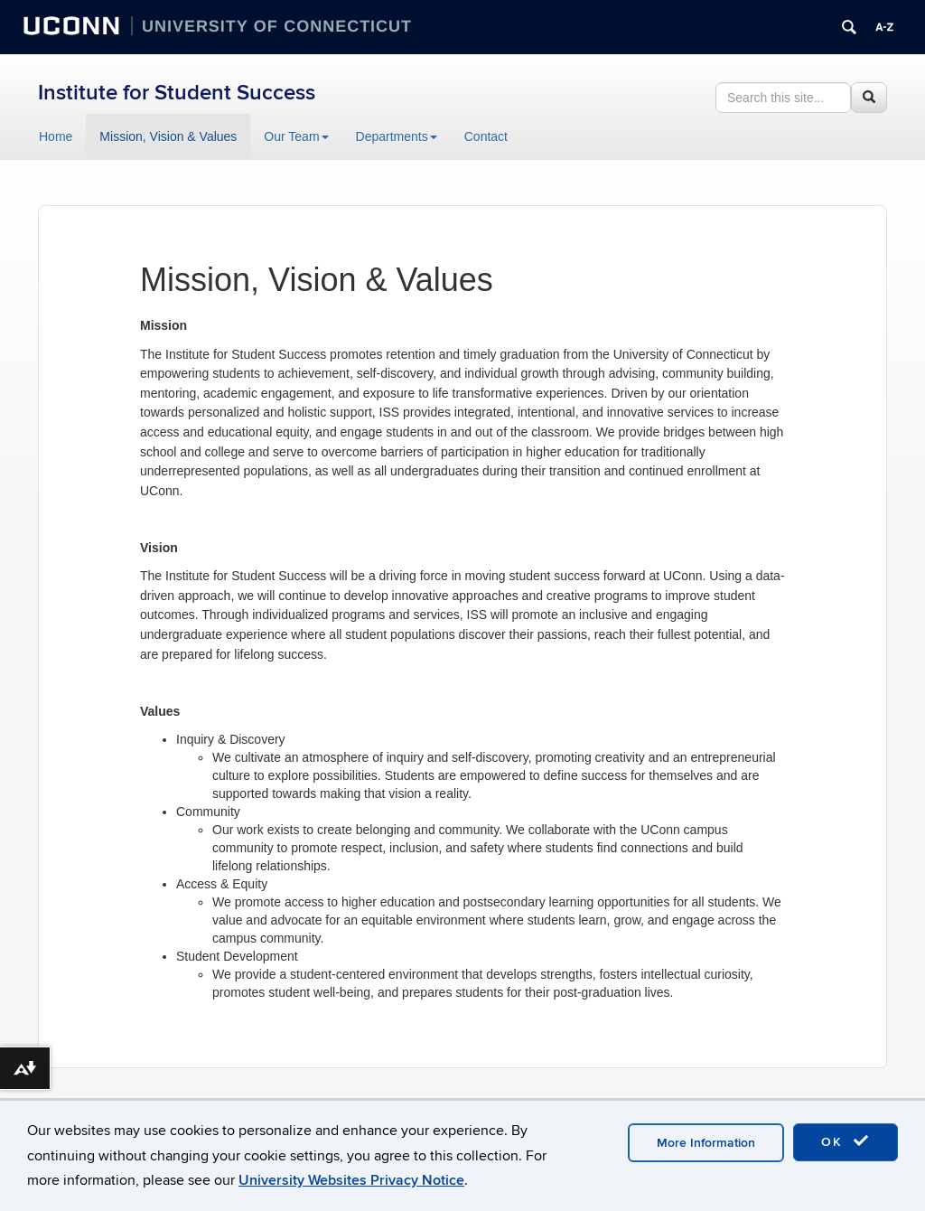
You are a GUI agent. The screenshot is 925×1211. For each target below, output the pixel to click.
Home (55, 136)
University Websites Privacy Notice (351, 1180)
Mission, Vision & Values (168, 136)
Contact (486, 136)
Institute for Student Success (176, 93)
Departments (396, 136)
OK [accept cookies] (845, 1141)
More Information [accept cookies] (706, 1142)
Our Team (296, 136)
